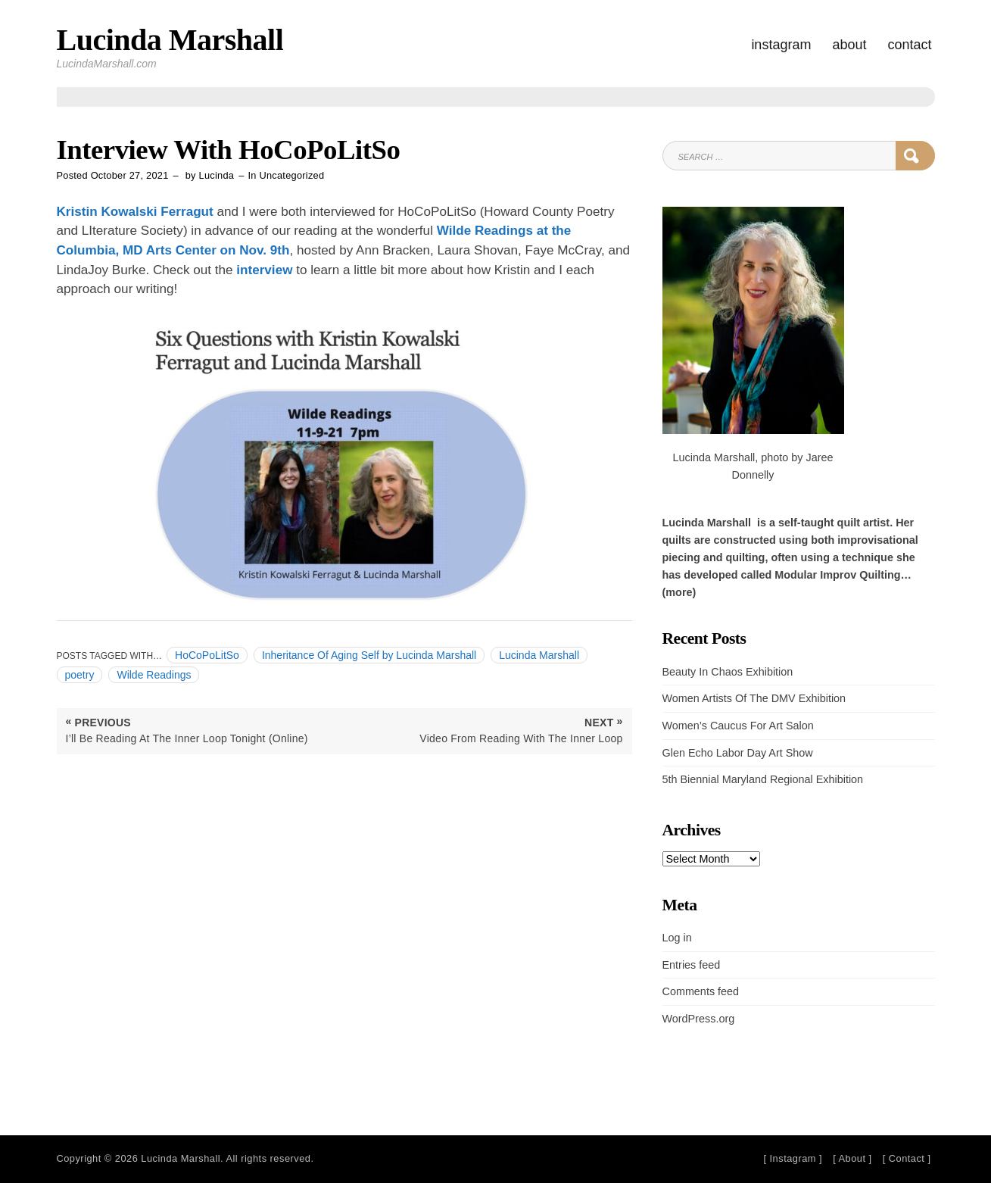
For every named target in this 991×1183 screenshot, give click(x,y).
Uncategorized (292, 175)
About (849, 44)
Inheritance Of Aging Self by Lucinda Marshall (369, 655)
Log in (677, 938)
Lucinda (217, 175)
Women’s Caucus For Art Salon (738, 725)
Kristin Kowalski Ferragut (135, 211)
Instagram (781, 44)
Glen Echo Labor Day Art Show (737, 753)
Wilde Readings (154, 675)
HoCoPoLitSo (207, 655)
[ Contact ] (907, 1158)
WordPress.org (698, 1019)
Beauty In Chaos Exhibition (727, 672)
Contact (909, 44)
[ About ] (852, 1158)
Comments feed (701, 991)
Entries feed (691, 965)
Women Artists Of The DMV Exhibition (754, 698)
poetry (80, 675)
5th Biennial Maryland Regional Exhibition (763, 779)
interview (264, 270)
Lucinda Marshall (170, 40)
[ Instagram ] (792, 1158)
